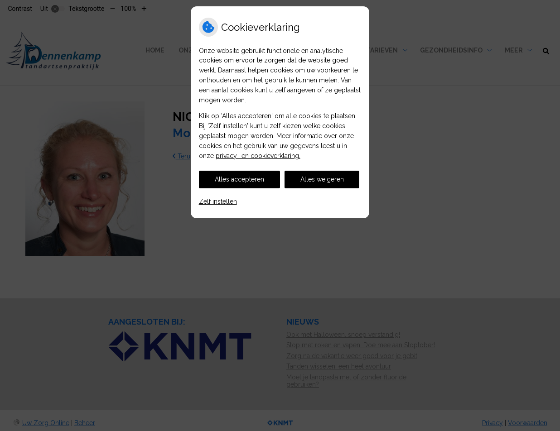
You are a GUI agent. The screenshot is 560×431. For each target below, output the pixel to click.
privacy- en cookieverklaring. (258, 155)
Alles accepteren (239, 179)
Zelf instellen (218, 201)
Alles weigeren (322, 179)
